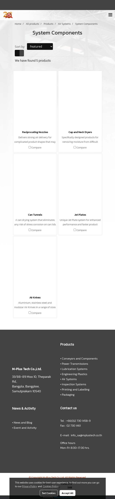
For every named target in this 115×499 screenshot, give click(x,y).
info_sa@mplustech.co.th (86, 435)
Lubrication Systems (74, 369)
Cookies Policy (50, 486)
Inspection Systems (74, 384)
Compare (36, 147)
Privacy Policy (29, 486)
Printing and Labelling (76, 389)
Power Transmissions (75, 364)
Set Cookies (48, 493)
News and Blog (23, 422)
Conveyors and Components (80, 358)
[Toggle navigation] (110, 15)
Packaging (68, 394)
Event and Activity (25, 428)
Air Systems (69, 379)
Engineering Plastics (74, 374)
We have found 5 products (33, 60)
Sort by (21, 46)
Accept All (67, 493)
